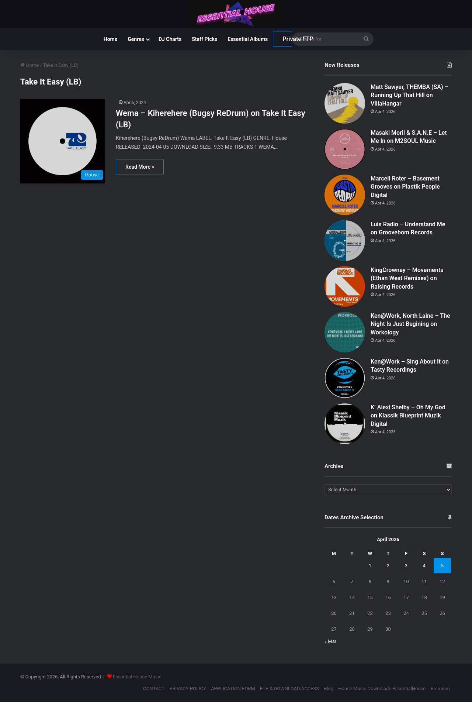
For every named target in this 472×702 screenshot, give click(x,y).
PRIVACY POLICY (187, 688)
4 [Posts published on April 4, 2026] (424, 565)
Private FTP (287, 38)
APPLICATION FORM (233, 688)
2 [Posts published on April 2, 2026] (388, 565)
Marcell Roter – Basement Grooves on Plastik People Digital (405, 187)
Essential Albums (248, 39)
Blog (328, 688)
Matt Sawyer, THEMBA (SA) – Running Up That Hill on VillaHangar (409, 95)
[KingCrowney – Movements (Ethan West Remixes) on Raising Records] (344, 286)
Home (110, 39)
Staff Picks (204, 39)
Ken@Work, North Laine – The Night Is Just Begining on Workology (410, 324)
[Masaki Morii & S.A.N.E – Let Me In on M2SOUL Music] (344, 149)
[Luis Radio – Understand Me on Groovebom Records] (344, 240)
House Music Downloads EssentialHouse (382, 688)
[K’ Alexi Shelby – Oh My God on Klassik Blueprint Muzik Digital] (344, 423)
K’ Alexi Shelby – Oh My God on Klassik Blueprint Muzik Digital (408, 415)
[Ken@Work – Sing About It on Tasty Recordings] (344, 378)
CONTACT (153, 688)
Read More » (139, 167)
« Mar (330, 641)
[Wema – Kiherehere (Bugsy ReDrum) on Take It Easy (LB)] (63, 141)
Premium (440, 688)
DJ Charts (170, 39)
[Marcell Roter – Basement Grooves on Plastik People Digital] (344, 195)
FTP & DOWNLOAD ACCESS (289, 688)
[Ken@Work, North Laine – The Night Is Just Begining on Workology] (344, 332)
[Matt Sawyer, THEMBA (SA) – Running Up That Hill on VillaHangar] (344, 103)
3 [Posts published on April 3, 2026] (406, 565)
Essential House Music (137, 676)
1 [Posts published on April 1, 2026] (370, 565)
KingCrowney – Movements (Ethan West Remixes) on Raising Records (407, 278)
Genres (136, 39)
